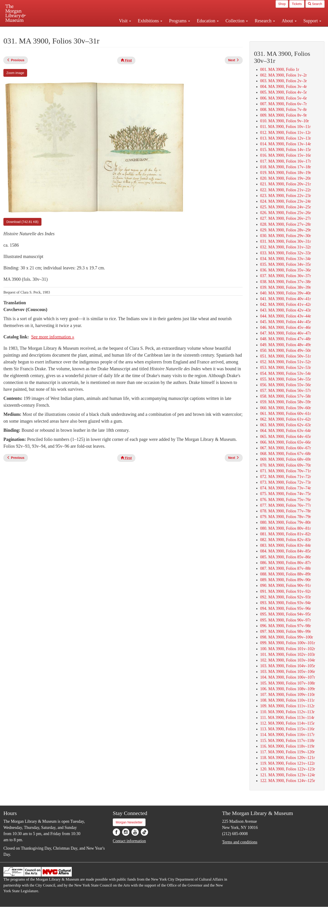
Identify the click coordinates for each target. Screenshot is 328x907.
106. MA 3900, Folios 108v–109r (287, 689)
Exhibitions (150, 20)
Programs (179, 20)
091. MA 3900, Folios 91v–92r (285, 591)
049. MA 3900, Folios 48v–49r (285, 344)
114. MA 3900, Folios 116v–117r (287, 734)
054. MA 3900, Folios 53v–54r (285, 373)
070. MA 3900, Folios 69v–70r (285, 465)
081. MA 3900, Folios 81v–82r (285, 534)
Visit (125, 20)
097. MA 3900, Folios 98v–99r (285, 631)
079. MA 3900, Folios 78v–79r (285, 516)
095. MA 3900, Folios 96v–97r (285, 620)
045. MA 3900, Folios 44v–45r (285, 321)
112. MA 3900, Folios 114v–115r (287, 723)
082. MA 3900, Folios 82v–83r (285, 539)
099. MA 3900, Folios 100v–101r (287, 643)
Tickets (297, 4)
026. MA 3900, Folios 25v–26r (285, 212)
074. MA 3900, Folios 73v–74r (285, 488)
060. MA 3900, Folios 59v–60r (285, 408)
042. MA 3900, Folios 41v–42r (285, 304)
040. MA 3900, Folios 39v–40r (285, 293)
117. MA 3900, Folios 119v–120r (287, 752)
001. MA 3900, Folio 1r (279, 69)
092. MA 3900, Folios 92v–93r (285, 597)
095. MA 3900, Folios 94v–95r (285, 614)
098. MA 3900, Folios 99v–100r (286, 637)
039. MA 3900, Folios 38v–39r (285, 287)
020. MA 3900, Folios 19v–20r (285, 178)
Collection (237, 20)
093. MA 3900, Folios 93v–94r (285, 602)
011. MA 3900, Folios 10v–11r (285, 126)
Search (315, 4)
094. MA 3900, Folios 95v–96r (285, 608)
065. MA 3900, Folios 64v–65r (285, 436)
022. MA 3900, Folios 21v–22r (285, 190)
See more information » (52, 336)
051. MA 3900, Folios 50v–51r (285, 356)
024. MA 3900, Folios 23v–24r (285, 201)
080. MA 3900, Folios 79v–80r (285, 522)
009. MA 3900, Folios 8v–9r (283, 115)
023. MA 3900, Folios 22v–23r (285, 195)
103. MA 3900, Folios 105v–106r (287, 671)
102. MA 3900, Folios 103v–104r (287, 660)
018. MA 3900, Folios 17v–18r (285, 167)
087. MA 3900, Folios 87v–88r (285, 568)
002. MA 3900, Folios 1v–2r (283, 75)
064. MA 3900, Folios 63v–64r (285, 430)
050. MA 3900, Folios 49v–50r (285, 350)
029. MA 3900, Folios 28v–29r (285, 230)
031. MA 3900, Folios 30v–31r (285, 241)
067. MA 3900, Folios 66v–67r (285, 448)
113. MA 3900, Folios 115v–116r (287, 729)
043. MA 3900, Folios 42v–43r (285, 310)
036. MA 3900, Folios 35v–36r (285, 270)
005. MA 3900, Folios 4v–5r (283, 92)
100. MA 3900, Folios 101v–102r (287, 648)
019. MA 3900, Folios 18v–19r (285, 172)
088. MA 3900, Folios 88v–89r (285, 574)
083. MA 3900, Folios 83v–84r (285, 545)
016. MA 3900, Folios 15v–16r (285, 155)
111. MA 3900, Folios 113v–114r (287, 717)
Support (312, 20)
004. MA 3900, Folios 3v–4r (283, 86)
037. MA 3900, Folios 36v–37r (285, 275)
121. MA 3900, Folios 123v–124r (287, 775)
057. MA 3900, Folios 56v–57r (285, 390)
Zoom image (15, 73)
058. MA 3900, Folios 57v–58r (285, 396)
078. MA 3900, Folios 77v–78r (285, 511)
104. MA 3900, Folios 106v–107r (287, 677)
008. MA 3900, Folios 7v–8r (283, 109)
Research (265, 20)
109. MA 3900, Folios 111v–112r (287, 706)
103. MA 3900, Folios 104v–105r (287, 666)
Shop (282, 4)
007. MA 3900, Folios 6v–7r (283, 104)
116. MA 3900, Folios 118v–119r (287, 746)
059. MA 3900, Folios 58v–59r (285, 402)
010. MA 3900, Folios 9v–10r (284, 121)
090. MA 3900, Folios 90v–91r (285, 585)
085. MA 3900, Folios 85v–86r (285, 557)
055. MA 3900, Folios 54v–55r (285, 379)
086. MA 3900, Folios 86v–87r (285, 562)
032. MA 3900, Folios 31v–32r (285, 247)
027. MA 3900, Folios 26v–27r (285, 218)
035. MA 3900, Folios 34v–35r (285, 264)
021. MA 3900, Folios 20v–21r (285, 184)
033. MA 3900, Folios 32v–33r (285, 253)
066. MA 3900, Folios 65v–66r (285, 442)
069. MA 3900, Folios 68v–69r (285, 459)
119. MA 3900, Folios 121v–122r (287, 763)
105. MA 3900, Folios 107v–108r (287, 683)
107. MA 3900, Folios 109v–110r (287, 694)
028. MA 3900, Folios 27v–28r (285, 224)
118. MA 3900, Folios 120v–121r (287, 757)
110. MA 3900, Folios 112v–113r (287, 712)
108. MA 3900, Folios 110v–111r (287, 700)
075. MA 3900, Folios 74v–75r (285, 493)
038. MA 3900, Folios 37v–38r (285, 281)
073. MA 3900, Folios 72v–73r (285, 482)
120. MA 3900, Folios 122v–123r (287, 769)
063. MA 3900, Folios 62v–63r (285, 425)
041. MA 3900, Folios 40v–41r (285, 298)
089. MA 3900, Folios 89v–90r (285, 579)
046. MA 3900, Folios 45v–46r (285, 327)
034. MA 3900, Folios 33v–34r (285, 258)
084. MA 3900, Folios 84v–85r (285, 551)
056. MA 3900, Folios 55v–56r (285, 385)
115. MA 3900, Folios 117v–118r (287, 740)
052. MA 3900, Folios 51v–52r (285, 362)
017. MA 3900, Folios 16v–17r (285, 161)
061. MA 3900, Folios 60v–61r (285, 413)
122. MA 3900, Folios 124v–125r (287, 780)
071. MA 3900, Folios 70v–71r (285, 471)
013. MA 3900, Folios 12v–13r (285, 138)
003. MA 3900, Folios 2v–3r (283, 81)
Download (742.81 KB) (22, 222)
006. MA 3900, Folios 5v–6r (283, 98)
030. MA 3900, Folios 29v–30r (285, 235)
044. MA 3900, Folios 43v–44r (285, 316)
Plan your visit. (110, 30)
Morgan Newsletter (129, 822)
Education (208, 20)
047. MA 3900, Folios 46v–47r (285, 333)
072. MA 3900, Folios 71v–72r (285, 476)
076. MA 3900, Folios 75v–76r (285, 499)
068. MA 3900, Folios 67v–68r (285, 453)
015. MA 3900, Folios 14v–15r (285, 149)
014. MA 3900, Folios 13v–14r (285, 144)
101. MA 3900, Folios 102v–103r (287, 654)
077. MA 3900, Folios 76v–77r (285, 505)
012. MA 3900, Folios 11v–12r (285, 132)
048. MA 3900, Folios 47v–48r (285, 339)
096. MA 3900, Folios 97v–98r (285, 625)
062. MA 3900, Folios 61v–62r (285, 419)
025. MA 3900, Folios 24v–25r (285, 207)
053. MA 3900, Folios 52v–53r (285, 367)
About (289, 20)
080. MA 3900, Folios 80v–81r (285, 528)
